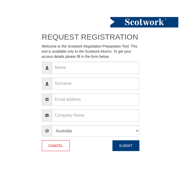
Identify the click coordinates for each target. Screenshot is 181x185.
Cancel (56, 146)
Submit (126, 146)
